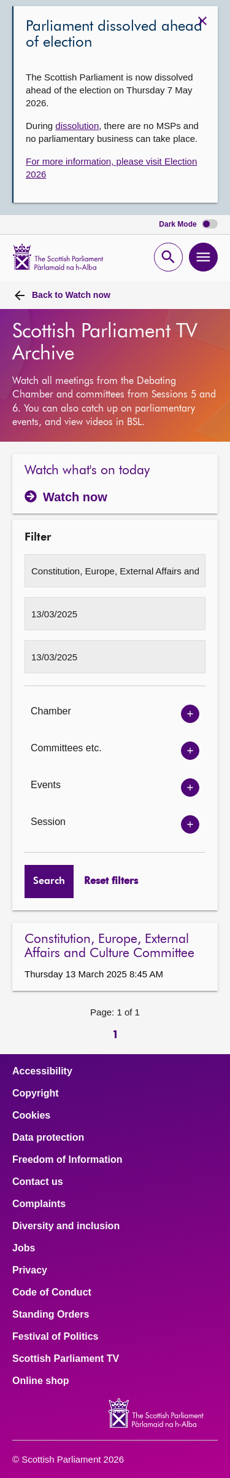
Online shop (40, 1381)
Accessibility (42, 1071)
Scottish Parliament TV (65, 1359)
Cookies (31, 1115)
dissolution (77, 125)
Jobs (23, 1248)
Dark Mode (188, 225)
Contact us (37, 1182)
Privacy (29, 1270)
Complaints (39, 1204)
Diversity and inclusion (66, 1226)
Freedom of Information (67, 1160)
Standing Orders (50, 1315)
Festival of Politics (55, 1337)
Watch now (71, 295)
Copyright (35, 1093)
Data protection (48, 1138)
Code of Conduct (51, 1292)
